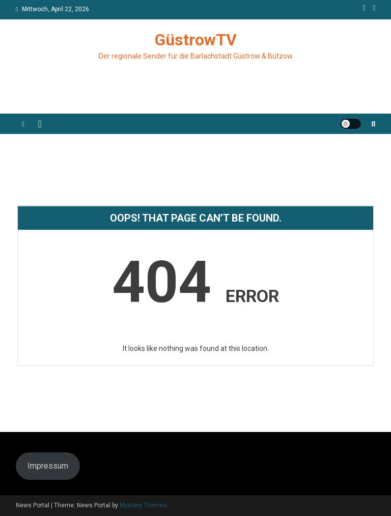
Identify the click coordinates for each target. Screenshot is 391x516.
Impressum (47, 466)
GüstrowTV (196, 39)
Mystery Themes (143, 505)
